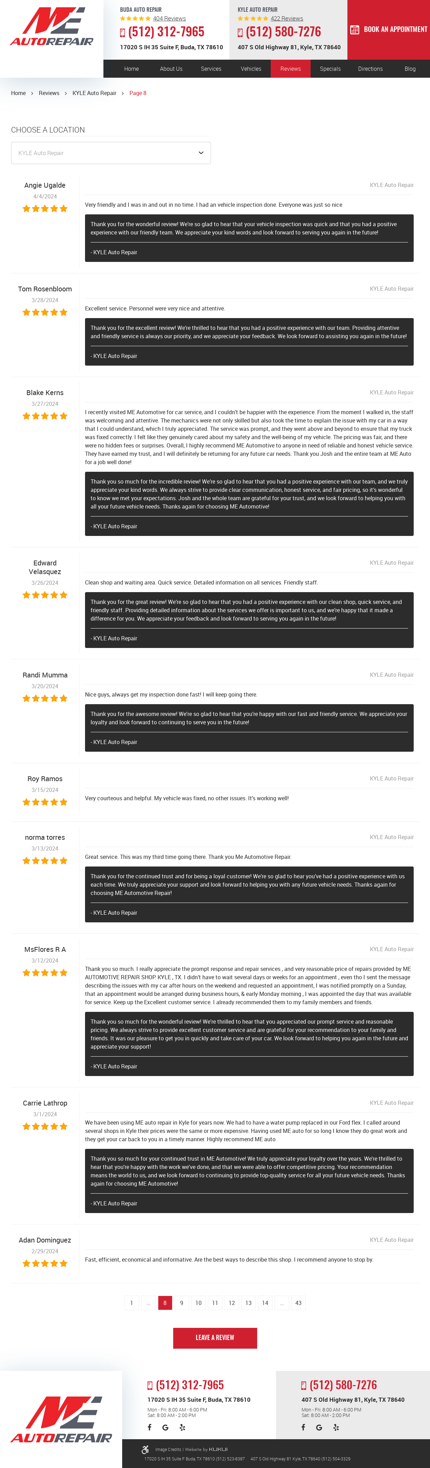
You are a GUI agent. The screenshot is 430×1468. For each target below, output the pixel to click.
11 (215, 1303)
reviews (169, 18)
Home (131, 68)
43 (298, 1303)
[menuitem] (132, 69)
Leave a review (215, 1338)
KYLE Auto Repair (94, 93)
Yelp (182, 1427)
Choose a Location (48, 130)
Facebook (149, 1427)
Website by (206, 1449)
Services (211, 68)
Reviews (290, 68)
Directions (370, 68)
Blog (410, 68)
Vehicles (251, 68)
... (148, 1303)
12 (232, 1303)
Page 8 (137, 93)
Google (165, 1427)
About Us (171, 68)
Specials (330, 68)
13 (248, 1303)
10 (198, 1303)
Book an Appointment (395, 29)
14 (265, 1303)
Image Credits (168, 1449)
